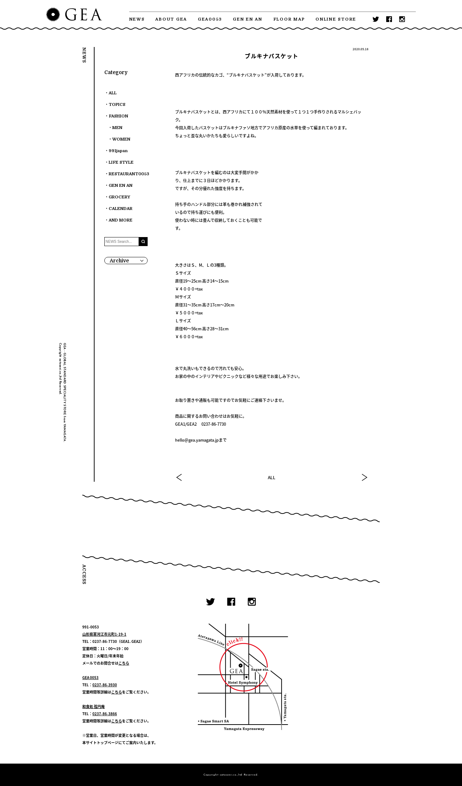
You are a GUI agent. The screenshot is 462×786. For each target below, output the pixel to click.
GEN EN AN (247, 19)
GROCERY (119, 197)
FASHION (118, 116)
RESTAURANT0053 (129, 174)
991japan (118, 151)
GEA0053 (210, 19)
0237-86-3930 (104, 684)
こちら (123, 663)
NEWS (137, 19)
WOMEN (121, 139)
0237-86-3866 (104, 713)
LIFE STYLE (121, 162)
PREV (179, 477)
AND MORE (120, 220)
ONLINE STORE (335, 19)
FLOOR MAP (289, 19)
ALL (271, 477)
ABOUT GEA (171, 19)
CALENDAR (120, 208)
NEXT (364, 477)
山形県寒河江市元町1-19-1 (104, 634)
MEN (117, 127)
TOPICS (117, 104)
